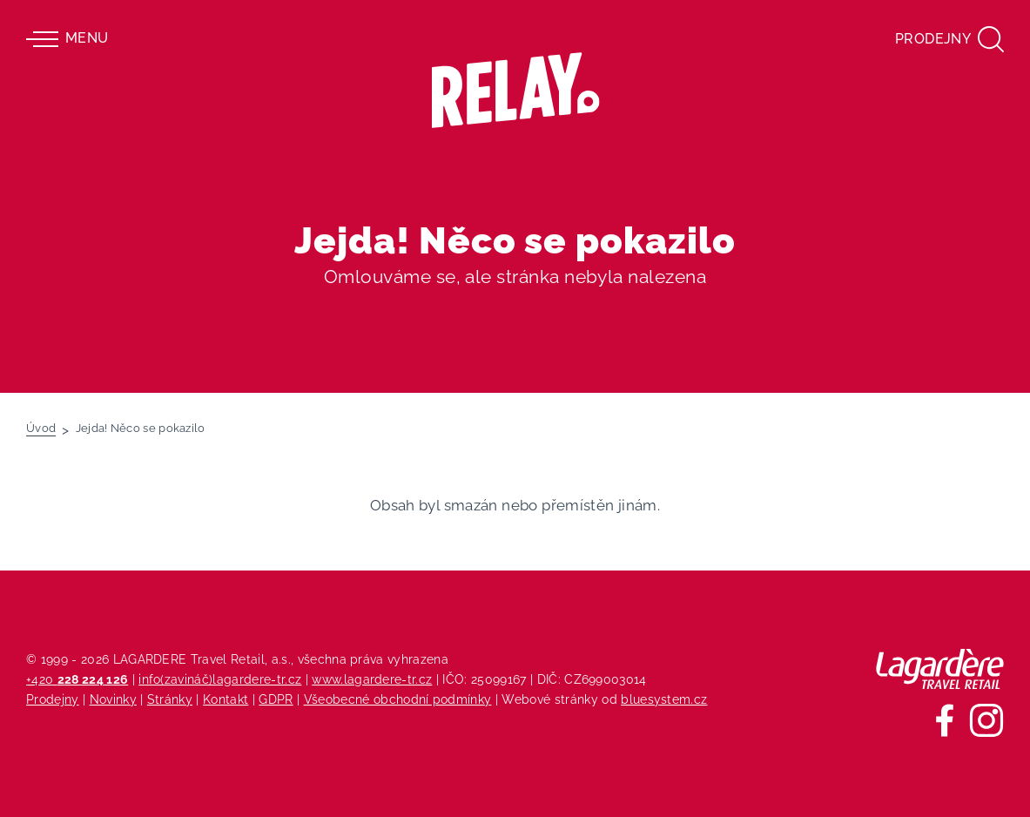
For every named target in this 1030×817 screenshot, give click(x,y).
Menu (67, 39)
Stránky (169, 699)
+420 (77, 679)
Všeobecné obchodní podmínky (398, 699)
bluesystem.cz (664, 699)
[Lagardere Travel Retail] (940, 669)
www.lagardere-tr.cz (372, 679)
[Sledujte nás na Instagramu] (986, 720)
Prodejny (52, 699)
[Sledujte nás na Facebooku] (944, 720)
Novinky (113, 699)
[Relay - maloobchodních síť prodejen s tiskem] (515, 90)
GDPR (276, 699)
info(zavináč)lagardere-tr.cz (219, 679)
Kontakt (225, 699)
